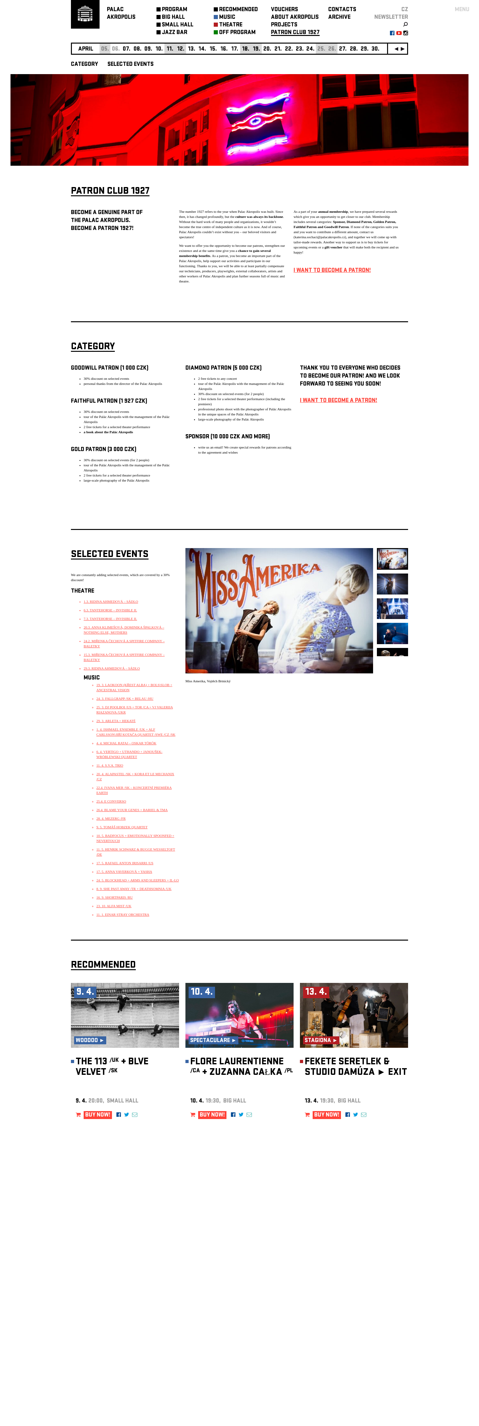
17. (234, 49)
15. (213, 49)
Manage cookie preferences (95, 1339)
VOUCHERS (284, 10)
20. (267, 49)
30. (375, 49)
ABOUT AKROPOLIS (295, 17)
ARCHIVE (339, 17)
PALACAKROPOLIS (121, 13)
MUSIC (227, 17)
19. (256, 49)
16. (224, 49)
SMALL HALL (177, 25)
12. (180, 49)
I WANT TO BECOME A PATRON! (332, 271)
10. (159, 49)
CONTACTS (342, 10)
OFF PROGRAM (237, 33)
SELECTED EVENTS (131, 64)
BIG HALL (173, 17)
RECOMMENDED (238, 10)
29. (365, 49)
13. (191, 49)
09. (148, 49)
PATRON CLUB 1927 (295, 33)
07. (126, 49)
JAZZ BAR (174, 33)
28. (354, 49)
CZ (404, 10)
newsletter (391, 17)
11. (170, 49)
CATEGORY (84, 64)
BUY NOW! (97, 1115)
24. (310, 49)
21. (278, 49)
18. (245, 49)
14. (202, 49)
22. (289, 49)
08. (138, 49)
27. (343, 49)
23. (300, 49)
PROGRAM (174, 10)
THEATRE (230, 25)
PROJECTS (284, 25)
